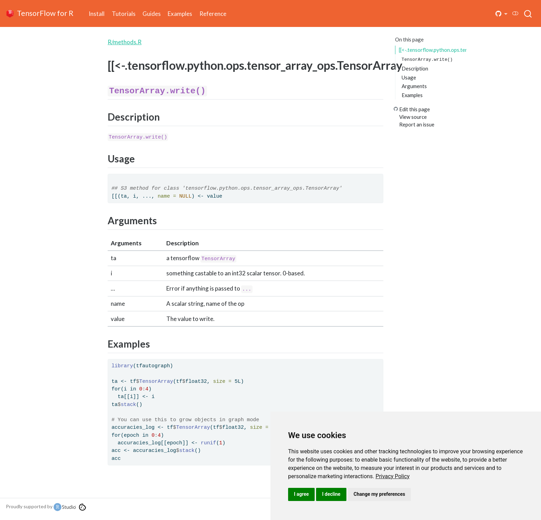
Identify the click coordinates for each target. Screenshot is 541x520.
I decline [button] (331, 494)
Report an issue (416, 124)
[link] (393, 476)
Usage (409, 77)
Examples (412, 95)
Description (415, 68)
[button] (501, 13)
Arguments (414, 86)
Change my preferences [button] (379, 494)
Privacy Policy (393, 476)
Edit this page (414, 109)
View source (413, 117)
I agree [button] (301, 494)
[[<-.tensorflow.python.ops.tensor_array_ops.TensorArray (432, 50)
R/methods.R (124, 42)
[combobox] (528, 13)
